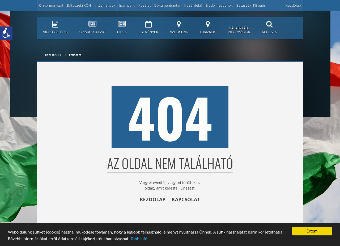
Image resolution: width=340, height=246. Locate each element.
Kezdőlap (293, 5)
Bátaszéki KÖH (79, 5)
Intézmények (105, 5)
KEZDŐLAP (152, 199)
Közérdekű (193, 5)
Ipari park (127, 5)
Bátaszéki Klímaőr (250, 5)
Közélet (144, 5)
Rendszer (75, 55)
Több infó (141, 238)
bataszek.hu (53, 55)
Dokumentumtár (167, 5)
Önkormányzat (51, 5)
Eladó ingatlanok (219, 5)
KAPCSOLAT (186, 199)
